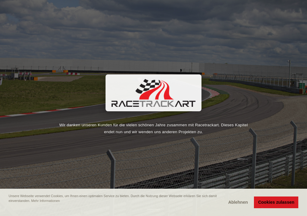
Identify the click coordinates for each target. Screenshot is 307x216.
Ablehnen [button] (238, 202)
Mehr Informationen (45, 200)
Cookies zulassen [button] (276, 202)
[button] (9, 209)
